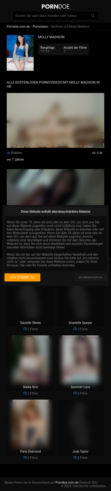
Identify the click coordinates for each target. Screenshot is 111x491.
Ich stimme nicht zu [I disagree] (90, 277)
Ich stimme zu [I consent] (22, 277)
